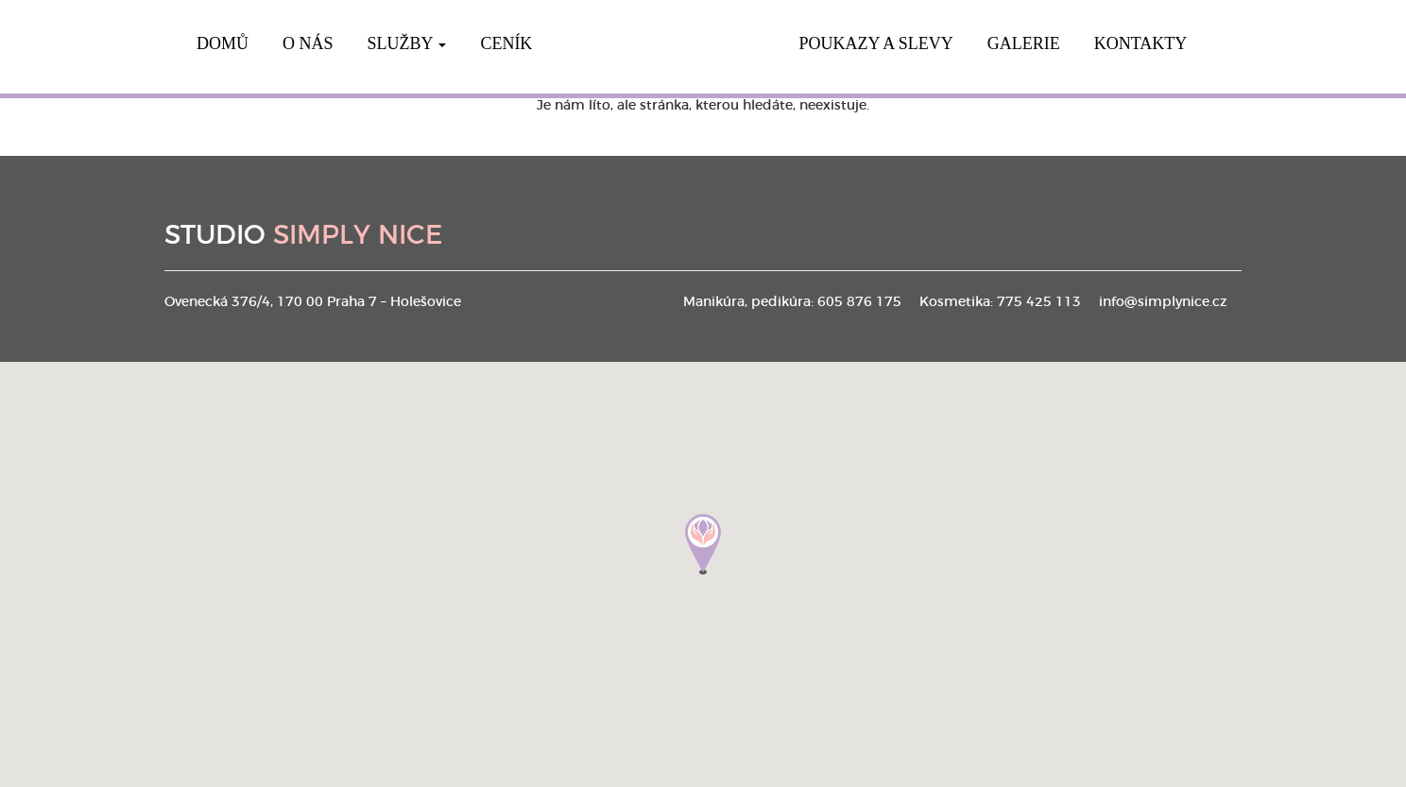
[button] (703, 544)
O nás (308, 43)
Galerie (1023, 43)
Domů (223, 43)
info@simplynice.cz (1163, 302)
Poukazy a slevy (875, 43)
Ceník (506, 43)
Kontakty (1141, 43)
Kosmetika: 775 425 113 (1000, 302)
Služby (407, 43)
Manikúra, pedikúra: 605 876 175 (792, 302)
